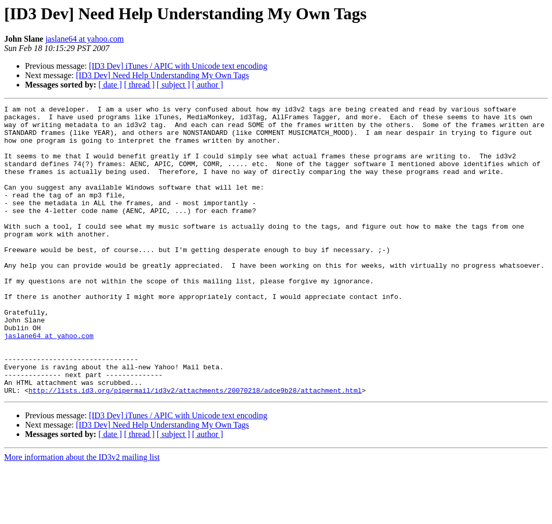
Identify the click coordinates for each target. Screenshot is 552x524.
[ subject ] (173, 84)
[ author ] (207, 84)
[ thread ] (139, 84)
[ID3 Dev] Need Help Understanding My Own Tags (162, 75)
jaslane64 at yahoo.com (84, 38)
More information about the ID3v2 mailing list (82, 514)
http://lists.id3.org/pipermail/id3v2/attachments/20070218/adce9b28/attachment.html (195, 448)
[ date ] (110, 84)
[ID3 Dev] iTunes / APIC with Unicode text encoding (178, 65)
